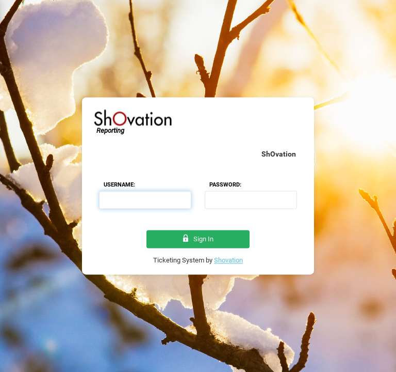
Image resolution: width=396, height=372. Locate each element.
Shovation (228, 261)
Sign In (198, 239)
